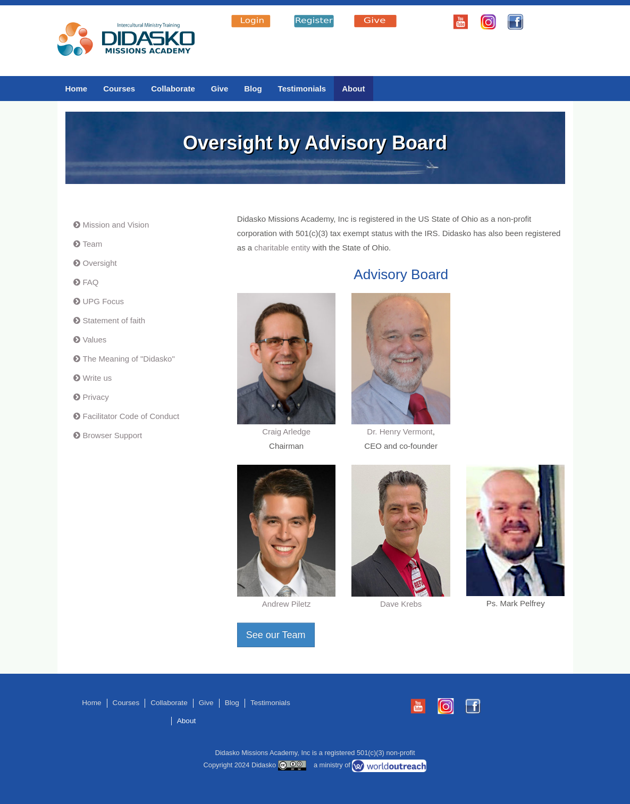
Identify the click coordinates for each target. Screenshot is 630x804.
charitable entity (282, 247)
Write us (97, 377)
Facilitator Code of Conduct (131, 416)
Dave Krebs (401, 603)
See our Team (276, 635)
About (353, 88)
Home (76, 88)
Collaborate (173, 88)
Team (93, 243)
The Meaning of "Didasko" (129, 358)
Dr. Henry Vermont (399, 431)
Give (220, 88)
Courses (119, 88)
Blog (253, 88)
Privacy (96, 396)
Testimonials (302, 88)
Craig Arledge (286, 431)
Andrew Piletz (286, 603)
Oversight (100, 262)
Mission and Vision (116, 224)
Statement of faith (114, 320)
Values (95, 339)
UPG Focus (103, 301)
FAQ (91, 282)
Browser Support (112, 435)
